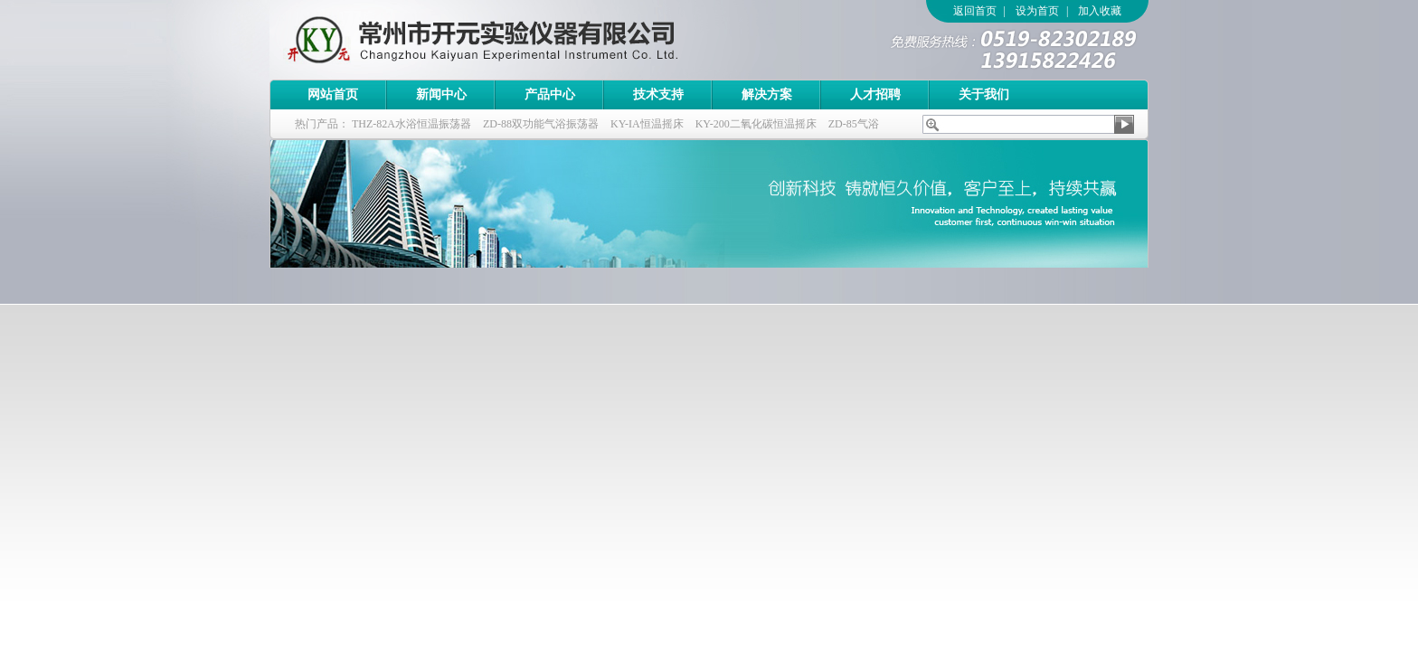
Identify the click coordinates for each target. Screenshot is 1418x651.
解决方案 (767, 94)
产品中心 (550, 94)
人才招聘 (875, 94)
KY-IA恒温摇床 (647, 124)
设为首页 (1037, 11)
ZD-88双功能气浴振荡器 (541, 124)
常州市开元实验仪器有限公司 (518, 40)
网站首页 (332, 94)
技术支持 (658, 94)
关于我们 (984, 94)
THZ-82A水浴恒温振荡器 (411, 124)
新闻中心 (441, 94)
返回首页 (975, 11)
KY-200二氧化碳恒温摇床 (756, 124)
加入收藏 (1099, 11)
